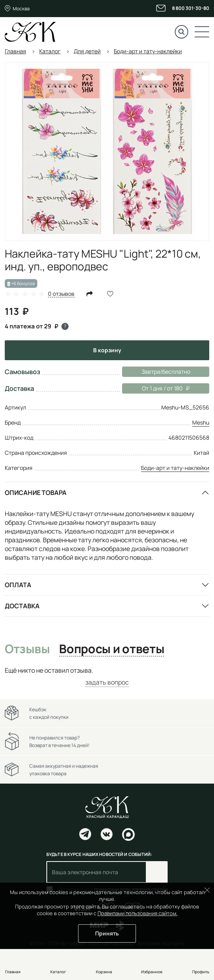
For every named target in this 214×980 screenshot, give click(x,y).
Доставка (22, 606)
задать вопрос (107, 682)
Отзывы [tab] (27, 649)
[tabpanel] (107, 676)
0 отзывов (61, 294)
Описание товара (36, 492)
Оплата (18, 584)
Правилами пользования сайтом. (137, 913)
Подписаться (157, 872)
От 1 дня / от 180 (155, 388)
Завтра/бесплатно (165, 371)
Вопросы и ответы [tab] (111, 649)
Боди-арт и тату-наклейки (175, 468)
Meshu (200, 422)
